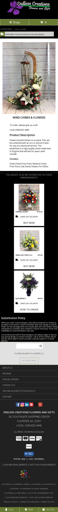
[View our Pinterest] (31, 405)
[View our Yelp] (40, 405)
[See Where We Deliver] (29, 360)
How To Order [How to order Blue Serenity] (29, 309)
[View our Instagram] (22, 405)
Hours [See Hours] (48, 509)
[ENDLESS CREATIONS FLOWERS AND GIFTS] (29, 15)
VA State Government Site (41, 493)
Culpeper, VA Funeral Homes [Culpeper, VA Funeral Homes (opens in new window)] (16, 484)
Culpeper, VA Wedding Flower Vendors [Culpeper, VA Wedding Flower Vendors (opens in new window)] (29, 488)
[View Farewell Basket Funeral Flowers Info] (29, 197)
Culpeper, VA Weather (15, 493)
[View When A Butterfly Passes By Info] (29, 240)
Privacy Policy (11, 502)
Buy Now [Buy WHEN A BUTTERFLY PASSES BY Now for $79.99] (29, 266)
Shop (14, 22)
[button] (29, 454)
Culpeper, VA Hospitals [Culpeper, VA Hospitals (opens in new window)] (43, 484)
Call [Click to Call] (9, 509)
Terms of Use (47, 502)
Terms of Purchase (29, 502)
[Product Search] (29, 346)
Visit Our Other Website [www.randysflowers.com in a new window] (43, 464)
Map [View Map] (29, 509)
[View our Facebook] (18, 405)
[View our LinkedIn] (27, 405)
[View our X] (36, 405)
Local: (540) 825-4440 (19, 129)
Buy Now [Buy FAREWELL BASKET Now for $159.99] (29, 222)
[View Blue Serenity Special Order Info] (29, 284)
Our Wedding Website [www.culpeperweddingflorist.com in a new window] (16, 464)
